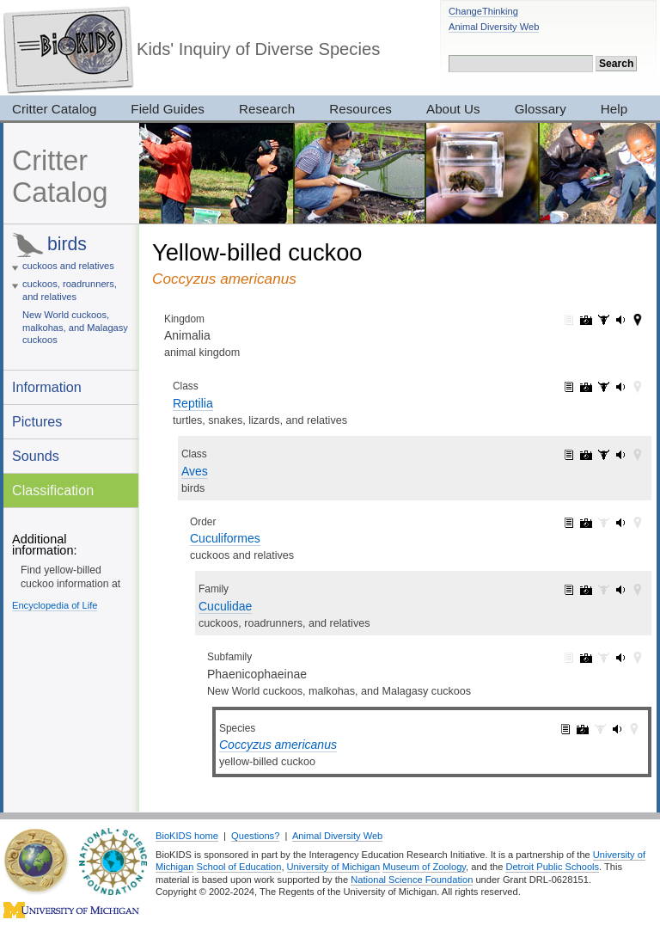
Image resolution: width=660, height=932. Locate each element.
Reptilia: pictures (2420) (586, 387)
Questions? (255, 836)
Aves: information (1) (569, 455)
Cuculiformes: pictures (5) (586, 523)
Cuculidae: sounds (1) (620, 590)
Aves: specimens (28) (603, 455)
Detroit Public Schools (552, 866)
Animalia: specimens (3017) (603, 320)
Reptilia (193, 403)
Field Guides (168, 108)
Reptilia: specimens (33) (603, 387)
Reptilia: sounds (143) (620, 387)
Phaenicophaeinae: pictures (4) (586, 658)
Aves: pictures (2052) (586, 455)
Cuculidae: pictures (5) (586, 590)
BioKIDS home (187, 836)
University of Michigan (334, 866)
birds (67, 244)
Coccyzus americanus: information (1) (565, 729)
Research (267, 108)
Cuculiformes (225, 538)
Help (614, 108)
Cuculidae (225, 606)
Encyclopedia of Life (54, 605)
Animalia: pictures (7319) (586, 320)
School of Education (239, 866)
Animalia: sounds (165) (620, 320)
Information (47, 387)
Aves (194, 471)
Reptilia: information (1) (569, 387)
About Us (453, 108)
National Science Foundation (412, 879)
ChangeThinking (483, 11)
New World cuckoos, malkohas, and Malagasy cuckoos (75, 327)
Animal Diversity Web (494, 26)
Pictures (37, 421)
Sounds (35, 455)
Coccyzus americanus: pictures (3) (583, 729)
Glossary (540, 108)
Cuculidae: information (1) (569, 590)
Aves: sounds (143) (620, 455)
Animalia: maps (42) (638, 320)
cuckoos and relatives (68, 266)
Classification (53, 490)
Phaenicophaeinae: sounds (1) (620, 658)
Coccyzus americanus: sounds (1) (617, 729)
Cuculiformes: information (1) (569, 523)
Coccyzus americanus (278, 744)
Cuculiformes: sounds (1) (620, 523)
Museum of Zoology (424, 866)
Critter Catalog (59, 176)
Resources (360, 108)
